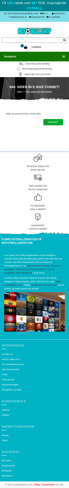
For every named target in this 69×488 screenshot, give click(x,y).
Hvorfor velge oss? (11, 359)
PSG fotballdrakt (24, 273)
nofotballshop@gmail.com (21, 14)
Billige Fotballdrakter (44, 484)
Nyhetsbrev (7, 475)
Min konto (58, 14)
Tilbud (5, 440)
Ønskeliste (7, 470)
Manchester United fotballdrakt (31, 269)
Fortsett (53, 122)
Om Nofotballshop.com (13, 364)
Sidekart (6, 410)
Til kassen (53, 17)
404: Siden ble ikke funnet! (39, 91)
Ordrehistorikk (8, 465)
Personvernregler (10, 384)
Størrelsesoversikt (10, 369)
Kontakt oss (7, 354)
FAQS (5, 374)
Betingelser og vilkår (11, 389)
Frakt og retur (8, 379)
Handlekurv (37, 17)
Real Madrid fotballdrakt (38, 265)
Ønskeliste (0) (18, 17)
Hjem (19, 91)
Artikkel (5, 415)
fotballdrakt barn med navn (44, 285)
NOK (42, 13)
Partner (5, 435)
